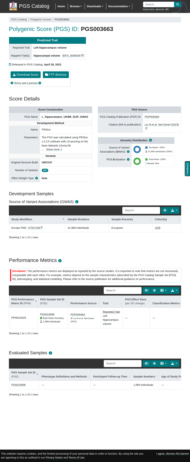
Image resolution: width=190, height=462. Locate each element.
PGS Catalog (19, 19)
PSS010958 (47, 314)
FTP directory (56, 74)
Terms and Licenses (26, 83)
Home (61, 6)
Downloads (94, 6)
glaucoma (160, 9)
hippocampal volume (47, 55)
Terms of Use (76, 457)
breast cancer (148, 9)
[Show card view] (146, 290)
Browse (75, 6)
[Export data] (174, 210)
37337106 (34, 227)
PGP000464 (152, 116)
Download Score (25, 74)
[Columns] (163, 290)
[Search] (141, 210)
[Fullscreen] (165, 210)
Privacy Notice (54, 457)
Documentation (118, 6)
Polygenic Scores (40, 19)
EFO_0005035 (72, 55)
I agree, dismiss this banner (172, 453)
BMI (167, 9)
